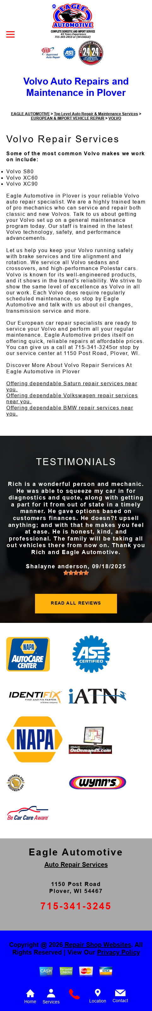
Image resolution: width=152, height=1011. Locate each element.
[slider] (76, 572)
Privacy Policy (118, 952)
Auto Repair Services (76, 864)
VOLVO (114, 118)
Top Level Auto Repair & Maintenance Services (96, 114)
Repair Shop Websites (97, 944)
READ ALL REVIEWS (76, 603)
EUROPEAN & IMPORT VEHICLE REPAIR (67, 118)
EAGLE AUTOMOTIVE (30, 114)
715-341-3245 (94, 347)
